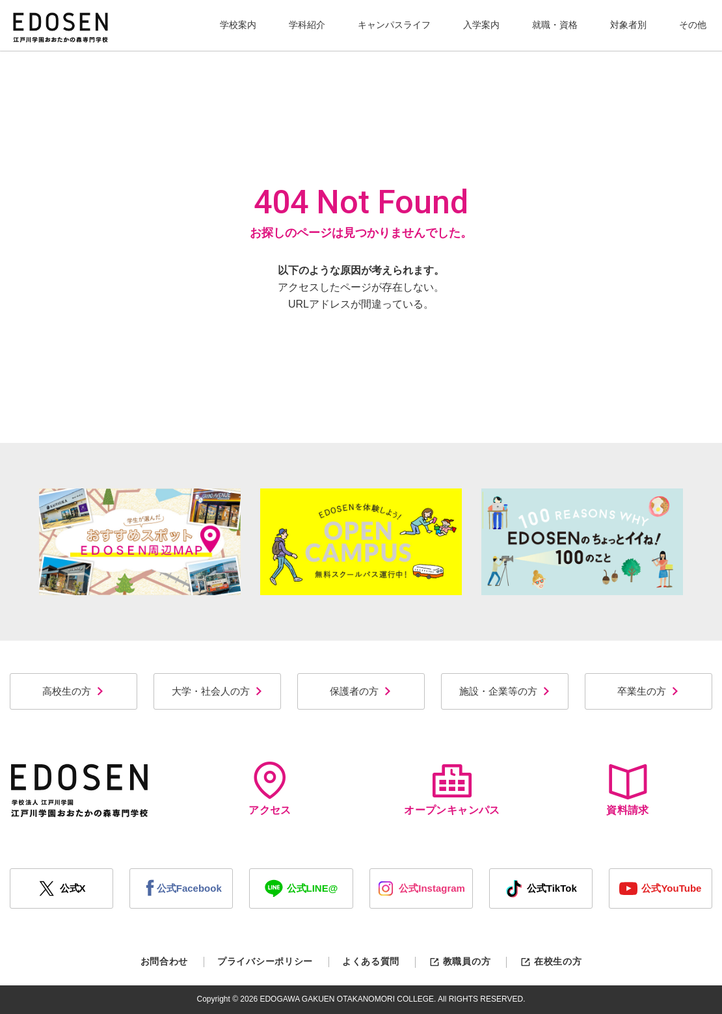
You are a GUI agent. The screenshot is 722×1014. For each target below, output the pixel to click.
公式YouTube (660, 888)
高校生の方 (73, 691)
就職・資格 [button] (555, 25)
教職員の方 (459, 961)
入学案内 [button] (481, 25)
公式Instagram (421, 888)
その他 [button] (692, 25)
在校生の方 (551, 961)
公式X (62, 888)
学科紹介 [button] (307, 25)
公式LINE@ (301, 888)
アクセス (270, 789)
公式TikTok (541, 888)
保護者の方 (361, 691)
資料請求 (627, 789)
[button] (238, 25)
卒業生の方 (648, 691)
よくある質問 (370, 961)
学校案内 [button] (238, 25)
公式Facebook (181, 888)
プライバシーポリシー (265, 961)
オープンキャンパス (452, 789)
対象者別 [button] (628, 25)
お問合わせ (164, 961)
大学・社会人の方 (217, 691)
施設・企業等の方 (505, 691)
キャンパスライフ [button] (394, 25)
